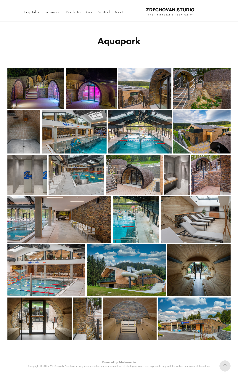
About (119, 12)
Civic (89, 12)
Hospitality (31, 12)
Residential (73, 12)
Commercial (52, 12)
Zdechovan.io (127, 362)
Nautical (104, 12)
